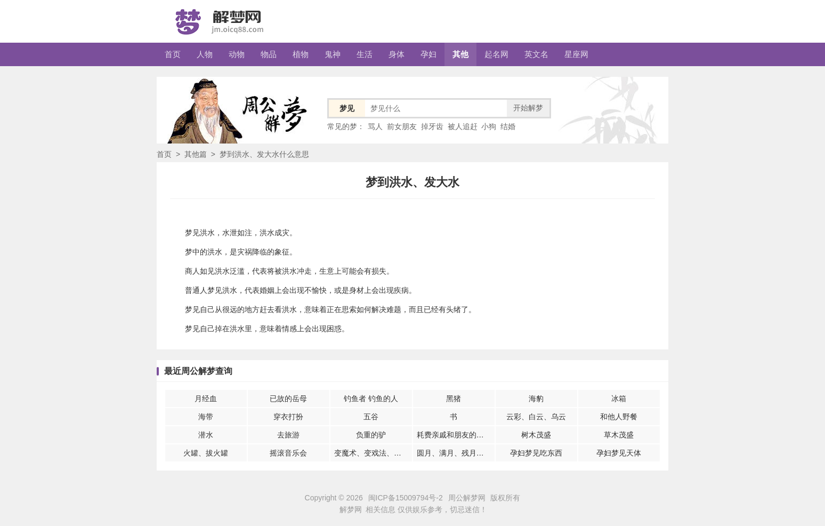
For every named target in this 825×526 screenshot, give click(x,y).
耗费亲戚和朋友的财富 (454, 435)
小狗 (488, 126)
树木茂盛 (536, 435)
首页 (173, 54)
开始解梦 (528, 107)
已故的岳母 (288, 398)
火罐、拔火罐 (205, 453)
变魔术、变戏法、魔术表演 (373, 453)
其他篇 (195, 154)
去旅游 (288, 435)
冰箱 (618, 398)
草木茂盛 (619, 435)
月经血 (206, 398)
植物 (301, 54)
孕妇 (428, 54)
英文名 (536, 54)
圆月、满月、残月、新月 (456, 453)
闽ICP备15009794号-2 (405, 497)
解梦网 (350, 509)
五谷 (370, 416)
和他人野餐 (618, 416)
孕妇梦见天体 (618, 453)
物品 (269, 54)
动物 (237, 54)
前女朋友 (402, 126)
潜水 (205, 435)
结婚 (507, 126)
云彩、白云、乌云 (536, 416)
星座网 (576, 54)
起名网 (496, 54)
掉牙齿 (432, 126)
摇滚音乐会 (288, 453)
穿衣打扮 (288, 416)
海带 (205, 416)
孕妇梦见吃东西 (536, 453)
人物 (205, 54)
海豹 (536, 398)
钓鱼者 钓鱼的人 (371, 398)
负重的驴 (371, 435)
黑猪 (453, 398)
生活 (365, 54)
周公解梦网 (467, 497)
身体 (397, 54)
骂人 (375, 126)
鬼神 (333, 54)
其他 (460, 54)
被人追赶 (463, 126)
